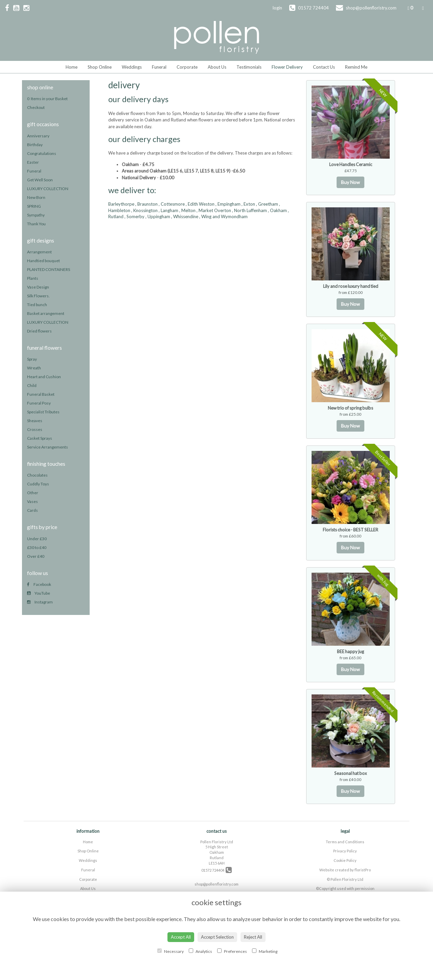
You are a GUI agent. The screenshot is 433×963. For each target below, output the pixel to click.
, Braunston (146, 204)
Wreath (34, 367)
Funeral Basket (40, 394)
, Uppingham (157, 216)
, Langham (168, 210)
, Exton (248, 204)
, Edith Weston (200, 204)
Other (32, 492)
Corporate (187, 67)
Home (71, 67)
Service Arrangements (47, 447)
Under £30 (37, 538)
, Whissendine (184, 216)
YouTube (38, 593)
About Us (217, 67)
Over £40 (35, 556)
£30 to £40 (36, 547)
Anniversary (38, 135)
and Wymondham (230, 216)
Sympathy (36, 214)
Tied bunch (37, 304)
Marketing (264, 951)
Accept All (181, 937)
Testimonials (248, 67)
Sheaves (34, 420)
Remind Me (356, 67)
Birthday (35, 144)
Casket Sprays (39, 438)
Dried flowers (39, 331)
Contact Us (324, 67)
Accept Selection (217, 937)
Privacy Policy (345, 851)
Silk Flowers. (38, 295)
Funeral (159, 67)
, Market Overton (214, 210)
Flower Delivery (287, 67)
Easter (33, 162)
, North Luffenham (249, 210)
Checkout (36, 107)
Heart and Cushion (44, 376)
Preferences (232, 951)
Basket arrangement (45, 313)
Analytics (200, 951)
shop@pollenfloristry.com (216, 884)
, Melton (187, 210)
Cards (32, 510)
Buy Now (350, 182)
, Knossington (144, 210)
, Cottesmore (172, 204)
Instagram (40, 601)
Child (32, 385)
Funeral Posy (39, 403)
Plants (32, 278)
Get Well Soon (40, 179)
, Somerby (134, 216)
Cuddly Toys (38, 483)
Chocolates (37, 475)
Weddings (132, 67)
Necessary (170, 951)
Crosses (34, 429)
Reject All (253, 937)
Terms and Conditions (345, 842)
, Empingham (228, 204)
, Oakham (277, 210)
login (277, 7)
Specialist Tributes (43, 411)
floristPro (363, 870)
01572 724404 (216, 870)
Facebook (39, 584)
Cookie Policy (345, 860)
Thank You (36, 223)
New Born (36, 197)
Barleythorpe (121, 204)
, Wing (205, 216)
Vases (32, 501)
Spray (32, 359)
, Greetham (267, 204)
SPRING (34, 206)
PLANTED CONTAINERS (48, 269)
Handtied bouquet (43, 260)
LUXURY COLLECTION (47, 188)
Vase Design (38, 287)
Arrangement (39, 251)
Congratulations (41, 153)
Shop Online (100, 67)
